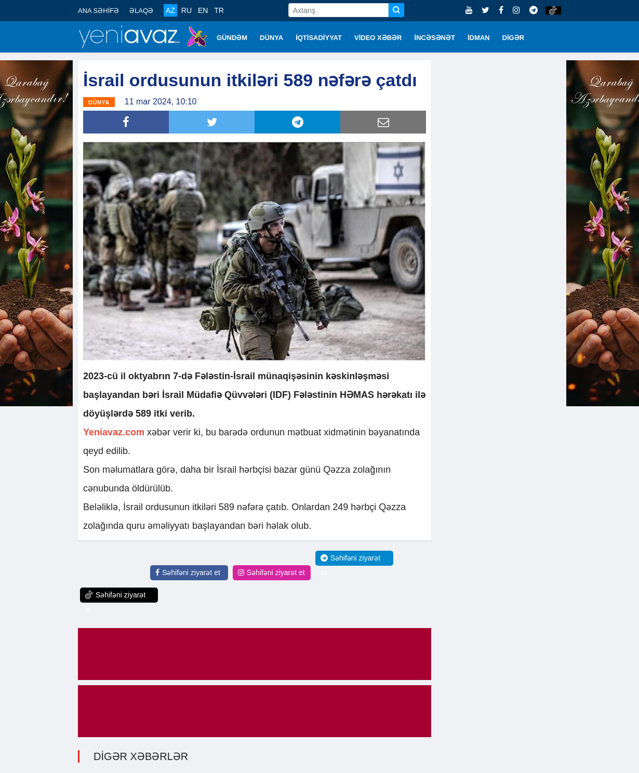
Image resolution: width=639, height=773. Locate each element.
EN (203, 10)
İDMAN (479, 38)
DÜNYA (271, 38)
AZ (170, 10)
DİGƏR (513, 38)
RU (186, 10)
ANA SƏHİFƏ (98, 11)
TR (219, 10)
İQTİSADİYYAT (319, 38)
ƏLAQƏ (141, 11)
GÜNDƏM (232, 38)
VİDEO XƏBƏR (378, 38)
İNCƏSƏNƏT (435, 38)
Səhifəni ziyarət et (187, 572)
